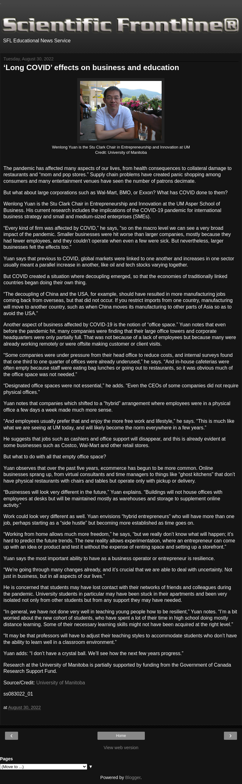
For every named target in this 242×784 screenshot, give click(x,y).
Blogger (132, 777)
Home (121, 736)
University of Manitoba (60, 682)
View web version (121, 747)
